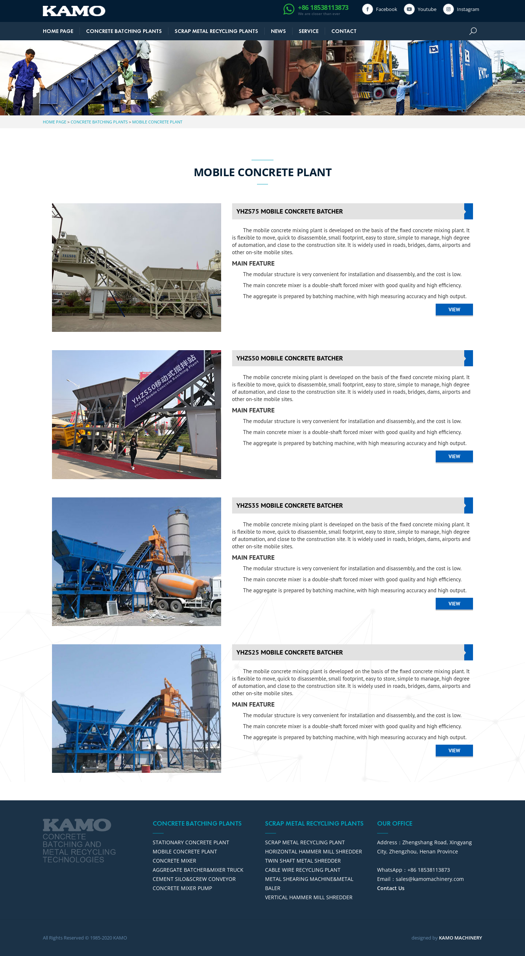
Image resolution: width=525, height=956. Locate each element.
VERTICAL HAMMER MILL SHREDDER (309, 897)
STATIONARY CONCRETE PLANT (191, 842)
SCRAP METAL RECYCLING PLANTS (216, 31)
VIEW (454, 309)
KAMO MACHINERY (460, 937)
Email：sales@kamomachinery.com (420, 878)
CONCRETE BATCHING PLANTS (124, 31)
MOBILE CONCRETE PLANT (157, 122)
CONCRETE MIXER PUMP (182, 888)
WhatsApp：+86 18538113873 (413, 869)
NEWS (278, 31)
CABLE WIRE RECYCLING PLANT (302, 869)
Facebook (385, 9)
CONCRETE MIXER (174, 860)
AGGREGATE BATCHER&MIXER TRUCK (198, 869)
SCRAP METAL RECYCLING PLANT (305, 842)
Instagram (466, 9)
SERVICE (309, 31)
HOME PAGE (58, 31)
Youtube (425, 9)
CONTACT (344, 31)
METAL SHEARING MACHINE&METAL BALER (309, 883)
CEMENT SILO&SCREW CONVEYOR (194, 878)
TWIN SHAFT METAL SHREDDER (303, 860)
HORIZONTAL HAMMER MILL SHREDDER (313, 851)
